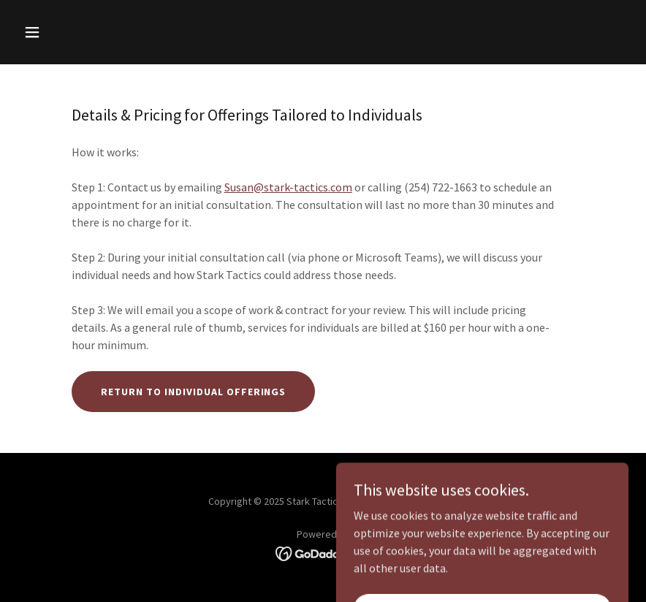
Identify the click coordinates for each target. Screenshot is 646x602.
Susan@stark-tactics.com (288, 187)
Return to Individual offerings (193, 391)
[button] (88, 32)
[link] (323, 552)
